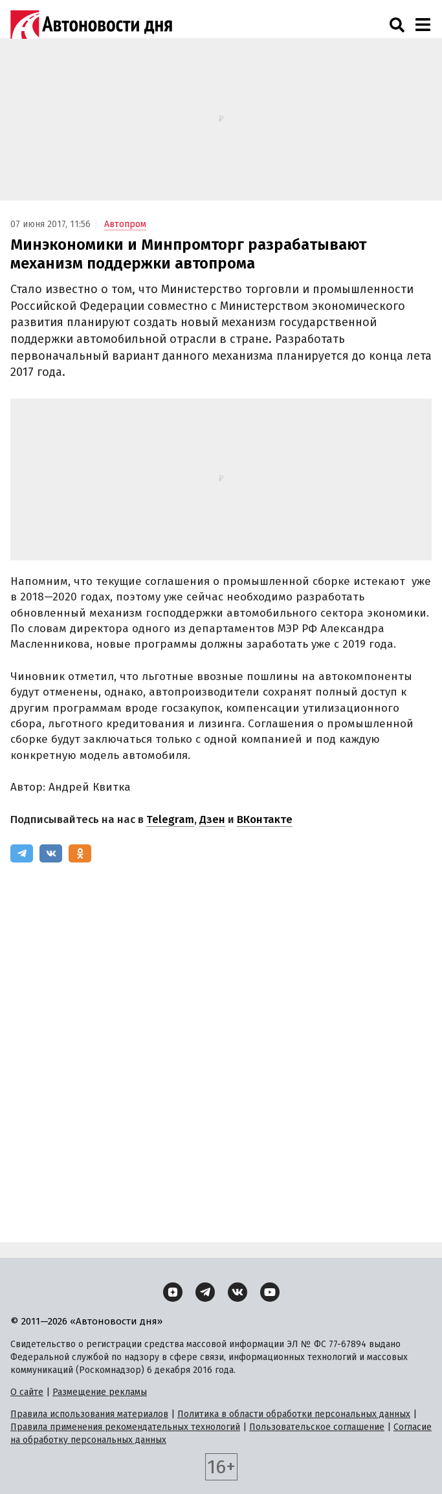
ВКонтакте (265, 819)
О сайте (26, 1392)
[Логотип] (91, 24)
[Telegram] (21, 853)
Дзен (212, 819)
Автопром (125, 224)
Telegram (170, 819)
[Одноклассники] (80, 853)
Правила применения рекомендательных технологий (125, 1427)
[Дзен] (172, 1292)
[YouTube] (270, 1292)
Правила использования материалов (89, 1414)
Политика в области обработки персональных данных (293, 1414)
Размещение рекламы (99, 1392)
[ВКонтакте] (50, 853)
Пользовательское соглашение (316, 1427)
